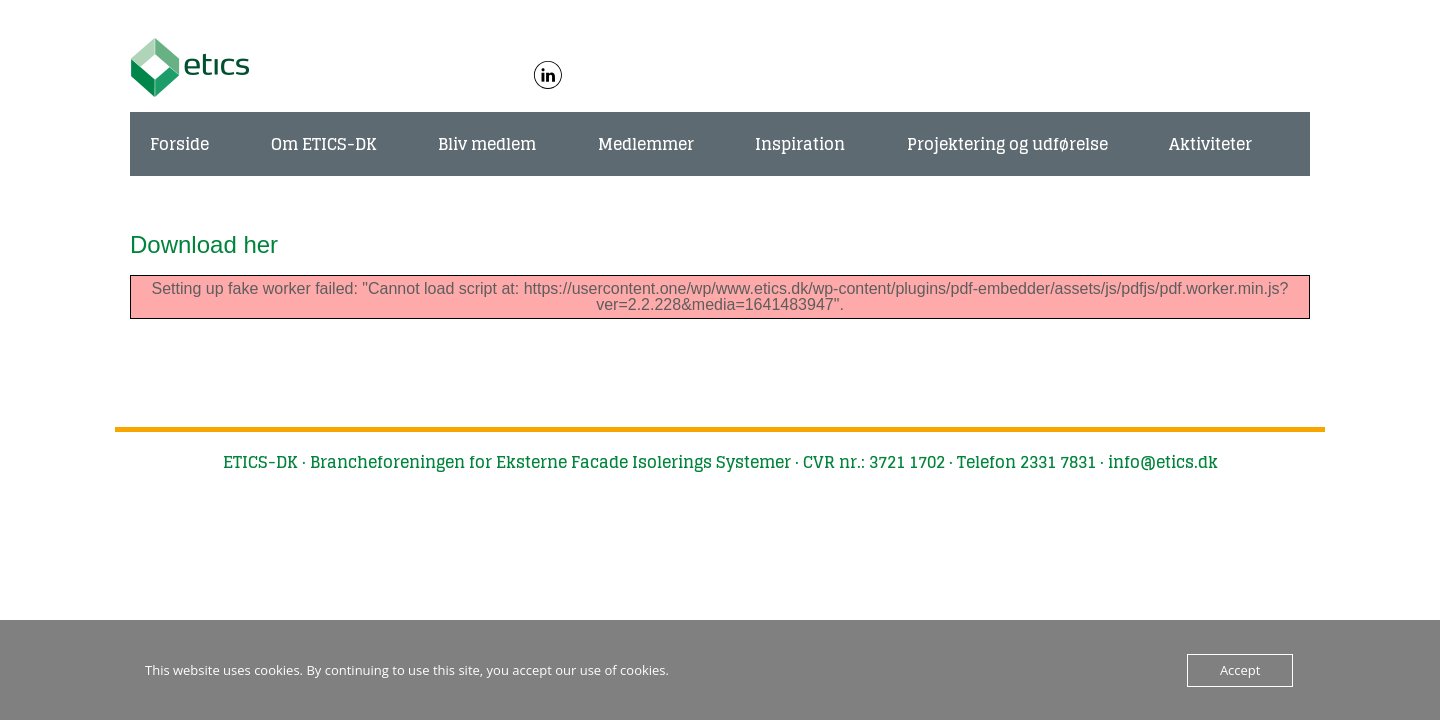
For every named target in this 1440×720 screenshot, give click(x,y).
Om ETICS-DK (324, 144)
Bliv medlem (487, 144)
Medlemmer (646, 144)
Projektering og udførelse (1007, 144)
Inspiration (800, 144)
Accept (1240, 670)
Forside (179, 144)
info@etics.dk (1163, 462)
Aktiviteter (1210, 144)
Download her (204, 244)
